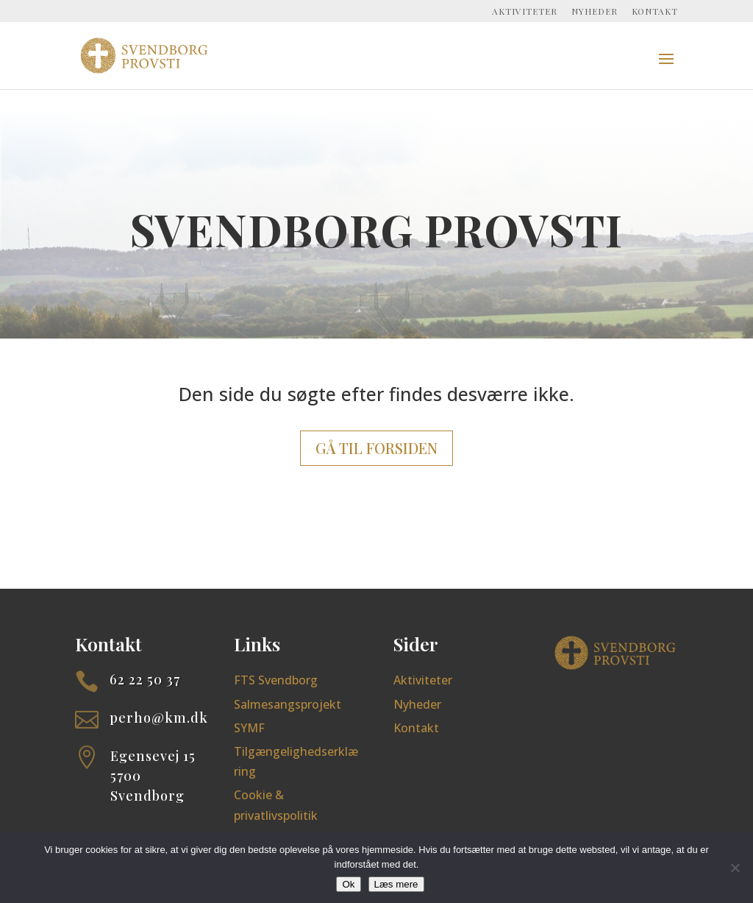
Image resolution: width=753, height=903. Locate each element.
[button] (666, 68)
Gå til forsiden (376, 448)
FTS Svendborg (276, 680)
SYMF (249, 728)
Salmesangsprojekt (287, 704)
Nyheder (594, 12)
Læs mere (396, 884)
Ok (348, 884)
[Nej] (734, 867)
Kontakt (655, 12)
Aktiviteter (524, 12)
